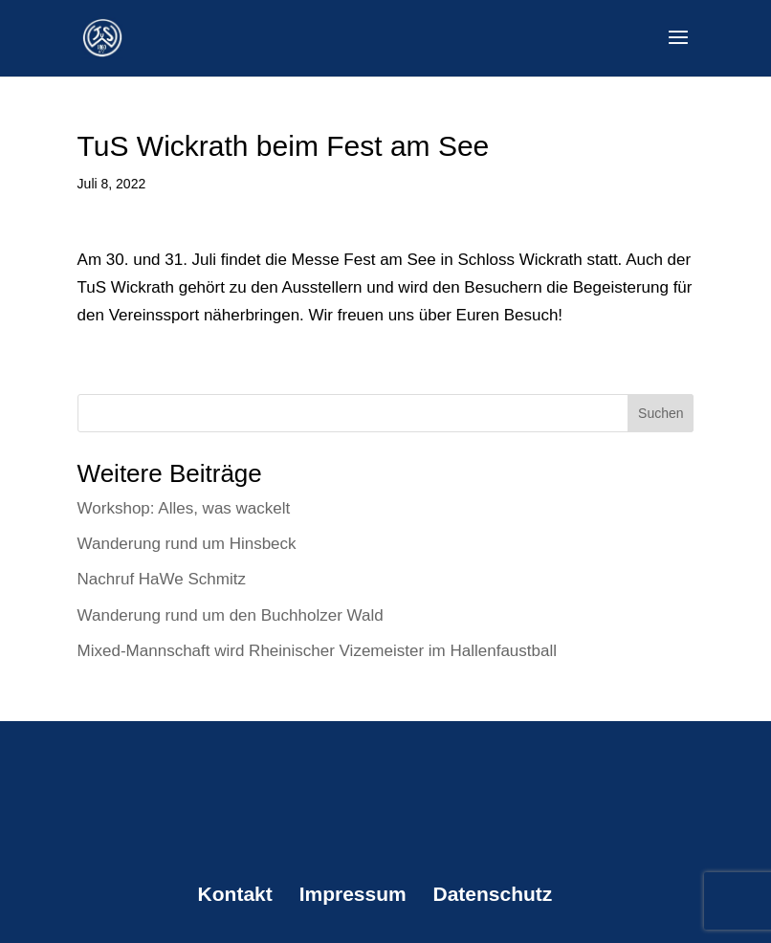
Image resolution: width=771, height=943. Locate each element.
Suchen (660, 413)
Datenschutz (493, 894)
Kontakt (235, 894)
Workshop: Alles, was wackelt (184, 508)
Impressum (353, 894)
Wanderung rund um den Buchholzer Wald (230, 615)
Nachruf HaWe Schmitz (161, 579)
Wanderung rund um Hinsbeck (187, 544)
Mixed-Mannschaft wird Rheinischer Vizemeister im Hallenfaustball (317, 651)
